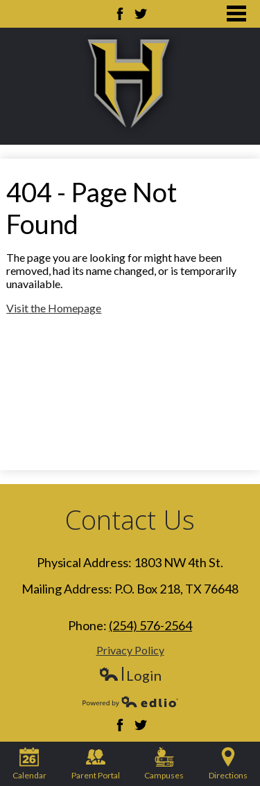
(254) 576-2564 (150, 625)
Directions (228, 763)
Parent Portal (95, 763)
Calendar (29, 763)
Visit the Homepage (53, 307)
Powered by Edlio (130, 701)
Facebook (120, 14)
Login (130, 675)
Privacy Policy (130, 650)
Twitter (141, 14)
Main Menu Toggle (236, 13)
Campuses (164, 763)
